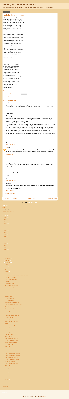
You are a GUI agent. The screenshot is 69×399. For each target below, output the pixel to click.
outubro (7, 260)
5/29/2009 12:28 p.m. (11, 180)
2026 (5, 217)
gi (3, 90)
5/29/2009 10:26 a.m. (11, 110)
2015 (5, 241)
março (7, 375)
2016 (5, 239)
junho (6, 269)
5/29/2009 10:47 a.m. (11, 144)
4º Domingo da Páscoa (10, 361)
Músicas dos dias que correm (11, 285)
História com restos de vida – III (12, 302)
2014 (5, 243)
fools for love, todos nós (10, 277)
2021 (5, 228)
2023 (5, 223)
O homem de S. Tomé (10, 298)
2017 (5, 236)
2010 (5, 252)
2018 (5, 234)
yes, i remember (8, 336)
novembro (7, 258)
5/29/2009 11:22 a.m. (11, 154)
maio (6, 271)
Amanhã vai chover (9, 334)
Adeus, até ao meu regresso (19, 4)
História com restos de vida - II (12, 325)
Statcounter (5, 386)
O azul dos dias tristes (10, 317)
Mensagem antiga (52, 198)
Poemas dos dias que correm (11, 338)
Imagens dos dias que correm (11, 340)
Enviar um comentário (10, 193)
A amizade (7, 281)
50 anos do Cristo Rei (10, 309)
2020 (5, 230)
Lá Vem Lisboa (8, 294)
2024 (5, 221)
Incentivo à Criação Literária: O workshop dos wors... (16, 275)
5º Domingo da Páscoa (10, 332)
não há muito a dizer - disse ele (12, 315)
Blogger (44, 396)
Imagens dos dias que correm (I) (12, 359)
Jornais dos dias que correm (11, 342)
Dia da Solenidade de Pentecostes (12, 273)
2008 (5, 382)
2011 (5, 249)
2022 (5, 226)
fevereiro (7, 377)
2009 (5, 254)
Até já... (6, 323)
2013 (5, 245)
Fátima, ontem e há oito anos (11, 321)
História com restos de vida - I (11, 349)
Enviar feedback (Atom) (32, 202)
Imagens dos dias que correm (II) (12, 355)
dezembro (7, 256)
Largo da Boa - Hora (9, 344)
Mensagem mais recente (10, 198)
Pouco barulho (8, 313)
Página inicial (31, 198)
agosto (7, 264)
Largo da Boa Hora (9, 300)
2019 (5, 232)
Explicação (7, 319)
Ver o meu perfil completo (8, 211)
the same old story (9, 296)
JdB (7, 147)
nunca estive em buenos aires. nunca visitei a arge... (16, 370)
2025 (5, 219)
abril (6, 372)
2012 (5, 247)
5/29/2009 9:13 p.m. (10, 190)
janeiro (7, 379)
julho (6, 267)
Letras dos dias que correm (11, 279)
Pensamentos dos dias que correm (12, 330)
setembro (7, 262)
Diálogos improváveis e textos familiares (14, 304)
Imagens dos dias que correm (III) (12, 353)
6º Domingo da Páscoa (10, 311)
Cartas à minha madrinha (10, 292)
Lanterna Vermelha (9, 290)
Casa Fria (7, 306)
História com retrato (9, 287)
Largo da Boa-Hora (9, 283)
